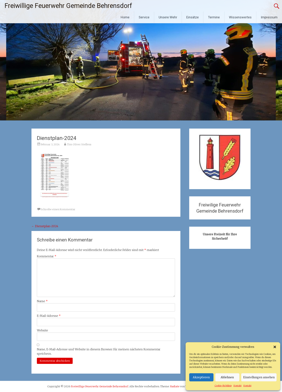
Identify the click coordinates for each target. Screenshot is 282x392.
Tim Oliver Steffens (79, 144)
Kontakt (237, 385)
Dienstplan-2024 (44, 226)
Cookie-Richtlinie (223, 385)
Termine (214, 17)
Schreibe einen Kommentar (58, 209)
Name (42, 301)
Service (144, 17)
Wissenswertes (240, 17)
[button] (275, 347)
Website (42, 330)
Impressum (269, 17)
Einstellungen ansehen (259, 377)
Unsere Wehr (168, 17)
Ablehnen (227, 377)
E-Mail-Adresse (49, 316)
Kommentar (46, 256)
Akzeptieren (201, 377)
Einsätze (192, 17)
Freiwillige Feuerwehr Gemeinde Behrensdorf (68, 6)
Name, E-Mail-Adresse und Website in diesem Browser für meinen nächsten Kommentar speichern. (98, 351)
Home (125, 17)
